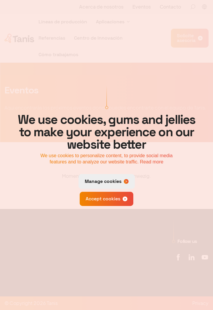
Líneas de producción (63, 22)
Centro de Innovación (98, 38)
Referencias (52, 38)
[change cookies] (107, 181)
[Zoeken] (192, 6)
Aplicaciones (110, 22)
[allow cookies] (106, 199)
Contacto (170, 7)
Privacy (200, 303)
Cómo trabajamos (58, 54)
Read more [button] (151, 161)
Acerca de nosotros (101, 7)
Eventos (141, 7)
